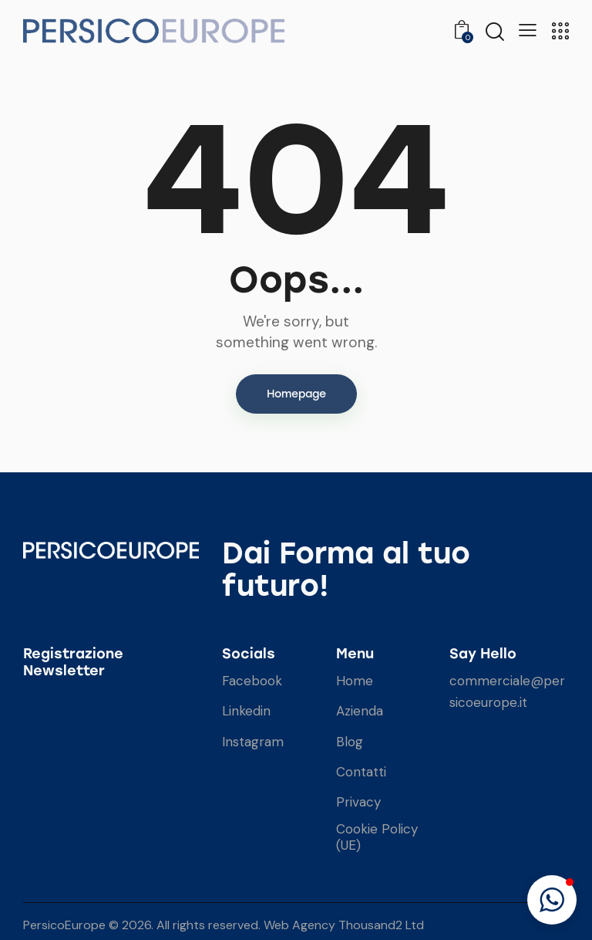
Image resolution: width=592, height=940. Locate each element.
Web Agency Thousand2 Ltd (344, 925)
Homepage (296, 394)
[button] (552, 900)
